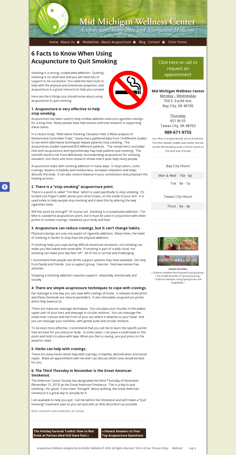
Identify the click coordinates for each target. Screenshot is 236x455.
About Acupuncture (116, 42)
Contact (154, 42)
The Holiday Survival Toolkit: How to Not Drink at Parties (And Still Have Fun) (64, 433)
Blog (142, 42)
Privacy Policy (160, 448)
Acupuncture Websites (50, 448)
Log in (192, 448)
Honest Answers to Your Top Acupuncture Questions (122, 433)
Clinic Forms (177, 42)
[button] (5, 187)
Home (53, 42)
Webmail (177, 448)
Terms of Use (142, 448)
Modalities (91, 42)
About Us (67, 42)
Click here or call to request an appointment (178, 68)
